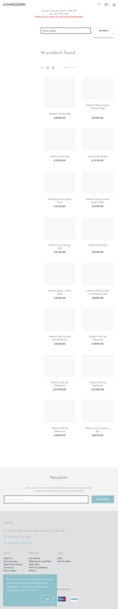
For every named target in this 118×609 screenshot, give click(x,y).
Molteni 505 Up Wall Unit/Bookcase (60, 338)
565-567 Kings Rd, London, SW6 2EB (59, 10)
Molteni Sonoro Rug (60, 113)
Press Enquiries (11, 561)
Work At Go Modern (13, 564)
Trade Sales (34, 564)
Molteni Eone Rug (59, 156)
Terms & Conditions (38, 567)
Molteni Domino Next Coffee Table (97, 201)
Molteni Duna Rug (97, 156)
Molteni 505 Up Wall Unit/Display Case (97, 292)
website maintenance (62, 589)
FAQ (60, 558)
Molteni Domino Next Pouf (60, 201)
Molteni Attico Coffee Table (59, 292)
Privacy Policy (10, 570)
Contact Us (9, 567)
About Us (8, 558)
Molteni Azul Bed (97, 244)
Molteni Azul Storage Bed (59, 246)
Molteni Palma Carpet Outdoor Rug (97, 106)
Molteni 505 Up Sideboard (97, 338)
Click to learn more (29, 590)
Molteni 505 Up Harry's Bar (97, 430)
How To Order (64, 561)
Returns (32, 570)
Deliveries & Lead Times (40, 561)
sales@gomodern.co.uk (20, 542)
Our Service (34, 558)
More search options (103, 37)
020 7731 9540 (61, 13)
